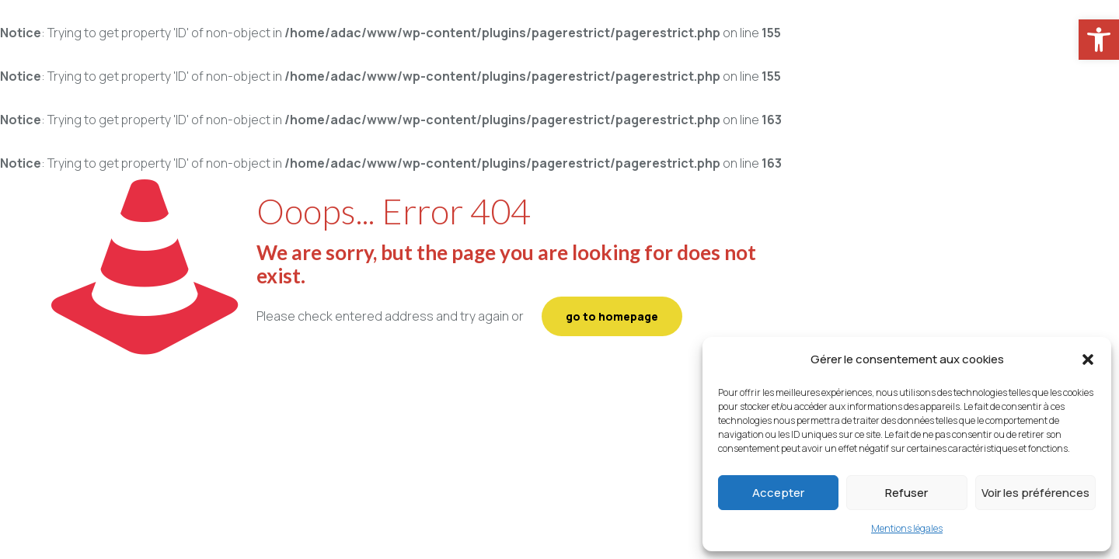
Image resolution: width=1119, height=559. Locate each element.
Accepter (778, 492)
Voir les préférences (1035, 492)
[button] (1088, 359)
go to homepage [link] (612, 316)
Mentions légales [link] (907, 528)
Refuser (906, 492)
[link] (1099, 39)
